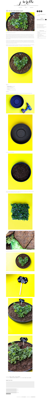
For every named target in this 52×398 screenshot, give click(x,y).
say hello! (39, 15)
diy (12, 377)
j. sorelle (26, 3)
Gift (23, 377)
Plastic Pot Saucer (9, 86)
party (26, 7)
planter (30, 377)
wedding (31, 7)
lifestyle (20, 7)
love (27, 377)
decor (11, 377)
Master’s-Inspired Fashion (41, 35)
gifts (14, 377)
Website (18, 392)
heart (25, 377)
